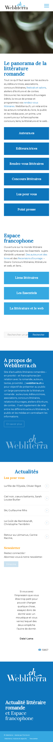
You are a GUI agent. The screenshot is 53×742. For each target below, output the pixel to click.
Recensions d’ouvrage (30, 258)
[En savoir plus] (14, 424)
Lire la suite (47, 486)
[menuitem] (45, 5)
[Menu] (45, 5)
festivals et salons (36, 87)
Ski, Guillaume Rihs (15, 510)
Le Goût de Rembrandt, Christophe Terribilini (18, 523)
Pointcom (26, 735)
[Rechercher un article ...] (26, 335)
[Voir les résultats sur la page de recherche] (38, 335)
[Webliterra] (22, 5)
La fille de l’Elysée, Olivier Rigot (22, 486)
